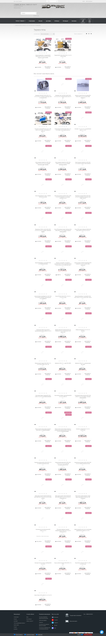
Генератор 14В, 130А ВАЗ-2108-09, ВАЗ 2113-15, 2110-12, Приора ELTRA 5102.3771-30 (63, 96)
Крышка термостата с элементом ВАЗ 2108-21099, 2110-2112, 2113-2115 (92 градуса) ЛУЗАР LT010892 (42, 56)
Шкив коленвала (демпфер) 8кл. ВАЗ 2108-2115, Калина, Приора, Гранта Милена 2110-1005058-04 (43, 297)
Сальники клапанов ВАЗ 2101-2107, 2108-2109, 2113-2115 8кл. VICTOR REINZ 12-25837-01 (43, 130)
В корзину (39, 67)
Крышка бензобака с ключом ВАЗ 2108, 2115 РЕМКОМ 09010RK (43, 263)
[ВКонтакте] (53, 617)
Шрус (38, 15)
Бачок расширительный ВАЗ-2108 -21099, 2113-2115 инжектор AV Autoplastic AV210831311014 (63, 197)
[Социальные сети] (102, 632)
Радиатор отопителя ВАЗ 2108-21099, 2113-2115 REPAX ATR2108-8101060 (43, 463)
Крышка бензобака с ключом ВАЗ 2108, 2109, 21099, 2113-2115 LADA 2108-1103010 (83, 297)
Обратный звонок (17, 7)
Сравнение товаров (83, 20)
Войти (84, 1)
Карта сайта (87, 616)
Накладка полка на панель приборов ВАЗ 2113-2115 (43, 563)
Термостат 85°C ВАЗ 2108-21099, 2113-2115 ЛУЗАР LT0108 (63, 56)
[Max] (53, 628)
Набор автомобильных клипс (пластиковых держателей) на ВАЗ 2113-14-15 (82, 530)
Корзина (79, 634)
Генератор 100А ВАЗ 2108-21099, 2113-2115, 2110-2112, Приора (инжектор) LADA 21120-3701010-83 (43, 96)
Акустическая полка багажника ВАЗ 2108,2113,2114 (43, 530)
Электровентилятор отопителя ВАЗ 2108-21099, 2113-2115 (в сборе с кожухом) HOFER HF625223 (83, 396)
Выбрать (59, 274)
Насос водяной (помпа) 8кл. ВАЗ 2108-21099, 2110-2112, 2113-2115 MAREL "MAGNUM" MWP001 (63, 163)
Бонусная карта (73, 621)
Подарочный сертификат (72, 615)
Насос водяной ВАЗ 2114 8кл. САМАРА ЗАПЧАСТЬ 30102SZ (43, 196)
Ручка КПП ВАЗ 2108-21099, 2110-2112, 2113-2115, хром (63, 297)
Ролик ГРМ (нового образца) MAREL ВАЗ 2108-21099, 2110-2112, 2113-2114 (83, 230)
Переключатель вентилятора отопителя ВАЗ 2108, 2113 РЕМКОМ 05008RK (43, 429)
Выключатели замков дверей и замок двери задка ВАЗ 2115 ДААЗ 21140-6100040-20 (83, 497)
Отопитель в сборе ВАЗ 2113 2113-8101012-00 (83, 429)
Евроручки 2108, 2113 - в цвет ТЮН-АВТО (63, 363)
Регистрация (89, 1)
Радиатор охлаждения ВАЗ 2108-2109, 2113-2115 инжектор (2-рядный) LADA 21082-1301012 (83, 197)
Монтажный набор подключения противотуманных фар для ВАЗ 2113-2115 (43, 330)
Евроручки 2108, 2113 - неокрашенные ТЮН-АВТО (83, 364)
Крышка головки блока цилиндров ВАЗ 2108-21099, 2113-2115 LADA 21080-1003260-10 (83, 96)
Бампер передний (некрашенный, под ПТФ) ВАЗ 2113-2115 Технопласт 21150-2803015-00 (63, 331)
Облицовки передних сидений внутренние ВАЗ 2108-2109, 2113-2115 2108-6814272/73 (63, 530)
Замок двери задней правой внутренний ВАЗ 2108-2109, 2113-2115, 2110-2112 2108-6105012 (43, 497)
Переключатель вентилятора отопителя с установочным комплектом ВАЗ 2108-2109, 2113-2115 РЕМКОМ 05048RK (63, 430)
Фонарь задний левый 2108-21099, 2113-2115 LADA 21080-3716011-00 (43, 364)
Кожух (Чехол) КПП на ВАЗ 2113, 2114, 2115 (43, 595)
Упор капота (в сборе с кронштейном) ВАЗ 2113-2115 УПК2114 (63, 396)
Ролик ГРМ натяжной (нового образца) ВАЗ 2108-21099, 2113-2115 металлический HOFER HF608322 (63, 230)
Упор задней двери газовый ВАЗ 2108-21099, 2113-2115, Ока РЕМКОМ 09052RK (43, 396)
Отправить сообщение (18, 6)
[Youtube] (53, 620)
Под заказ (39, 541)
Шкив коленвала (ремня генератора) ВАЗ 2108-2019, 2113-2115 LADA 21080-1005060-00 (82, 264)
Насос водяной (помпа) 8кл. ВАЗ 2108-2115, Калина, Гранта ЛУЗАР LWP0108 (83, 163)
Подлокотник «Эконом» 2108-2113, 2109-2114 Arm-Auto (83, 563)
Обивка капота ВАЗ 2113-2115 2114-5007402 (83, 330)
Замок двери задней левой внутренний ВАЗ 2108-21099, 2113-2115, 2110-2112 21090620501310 (63, 497)
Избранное (40, 634)
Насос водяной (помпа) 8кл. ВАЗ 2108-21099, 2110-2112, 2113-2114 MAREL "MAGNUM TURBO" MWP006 (43, 163)
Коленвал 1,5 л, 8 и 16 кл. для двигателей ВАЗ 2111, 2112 (83, 129)
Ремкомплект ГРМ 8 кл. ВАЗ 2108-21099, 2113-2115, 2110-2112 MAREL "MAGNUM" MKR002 (43, 230)
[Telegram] (53, 623)
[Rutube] (53, 625)
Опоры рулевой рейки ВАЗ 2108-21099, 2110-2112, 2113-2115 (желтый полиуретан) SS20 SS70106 (63, 463)
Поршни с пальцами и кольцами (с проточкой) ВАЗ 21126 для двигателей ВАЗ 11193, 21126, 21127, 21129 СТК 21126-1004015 (62, 264)
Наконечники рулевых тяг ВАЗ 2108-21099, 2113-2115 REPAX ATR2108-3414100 (82, 463)
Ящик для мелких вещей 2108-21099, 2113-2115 (63, 563)
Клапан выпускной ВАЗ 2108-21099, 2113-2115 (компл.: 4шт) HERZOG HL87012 (63, 129)
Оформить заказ (88, 634)
